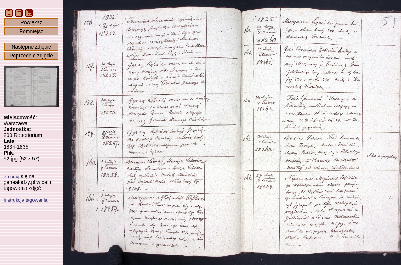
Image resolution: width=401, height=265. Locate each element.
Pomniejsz (31, 31)
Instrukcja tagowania (26, 200)
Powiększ (31, 22)
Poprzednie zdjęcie (31, 56)
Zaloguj (12, 176)
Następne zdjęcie (31, 47)
